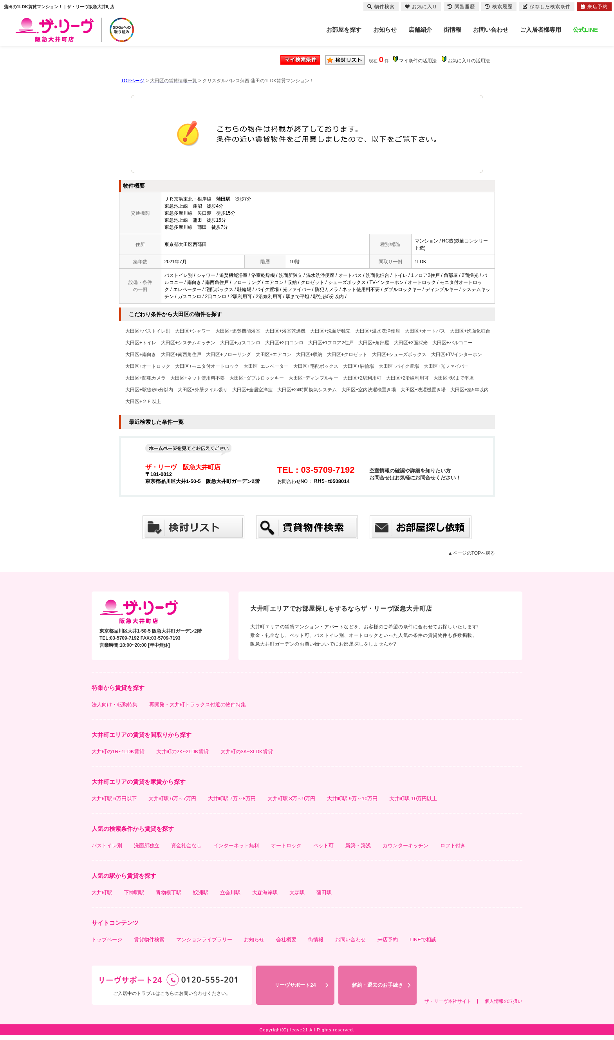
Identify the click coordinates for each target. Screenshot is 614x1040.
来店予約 (387, 939)
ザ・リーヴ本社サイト (447, 1001)
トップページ (107, 939)
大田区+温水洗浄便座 (377, 331)
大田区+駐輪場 (358, 366)
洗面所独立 (146, 845)
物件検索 (381, 6)
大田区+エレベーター (266, 366)
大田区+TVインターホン (456, 354)
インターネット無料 (236, 845)
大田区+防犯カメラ (145, 378)
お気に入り (421, 6)
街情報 (452, 29)
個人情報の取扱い (503, 1001)
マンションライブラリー (204, 939)
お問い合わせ (490, 29)
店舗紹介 (420, 29)
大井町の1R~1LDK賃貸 (118, 751)
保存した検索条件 (547, 6)
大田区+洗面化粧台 (470, 331)
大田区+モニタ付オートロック (207, 366)
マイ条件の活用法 (418, 60)
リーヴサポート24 (295, 985)
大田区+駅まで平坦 (453, 378)
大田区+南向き (140, 354)
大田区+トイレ (140, 342)
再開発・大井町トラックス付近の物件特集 (197, 704)
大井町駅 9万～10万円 (352, 798)
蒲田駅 (324, 892)
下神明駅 (134, 892)
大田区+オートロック (147, 366)
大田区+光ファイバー (446, 366)
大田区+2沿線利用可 (407, 378)
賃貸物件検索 (149, 939)
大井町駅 (102, 892)
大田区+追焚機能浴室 (237, 331)
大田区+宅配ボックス (315, 366)
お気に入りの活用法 (469, 60)
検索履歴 (499, 6)
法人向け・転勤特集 (114, 704)
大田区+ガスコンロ (240, 342)
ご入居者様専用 (540, 29)
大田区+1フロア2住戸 (331, 342)
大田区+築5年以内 (469, 389)
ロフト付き (453, 845)
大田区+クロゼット (347, 354)
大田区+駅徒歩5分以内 (149, 389)
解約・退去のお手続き (377, 985)
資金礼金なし (186, 845)
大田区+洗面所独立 (330, 331)
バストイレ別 (107, 845)
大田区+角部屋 (373, 342)
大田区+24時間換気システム (307, 389)
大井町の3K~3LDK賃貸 (246, 751)
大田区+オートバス (425, 331)
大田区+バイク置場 (399, 366)
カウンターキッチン (405, 845)
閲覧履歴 (461, 6)
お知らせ (385, 29)
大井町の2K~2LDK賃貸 (182, 751)
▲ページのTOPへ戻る (471, 553)
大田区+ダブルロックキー (256, 378)
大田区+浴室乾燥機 (285, 331)
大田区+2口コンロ (284, 342)
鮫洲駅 (200, 892)
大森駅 (297, 892)
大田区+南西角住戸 (181, 354)
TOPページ (132, 80)
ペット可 (323, 845)
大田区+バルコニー (452, 342)
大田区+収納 (309, 354)
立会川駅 (230, 892)
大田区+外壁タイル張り (203, 389)
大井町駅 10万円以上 (413, 798)
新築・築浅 (358, 845)
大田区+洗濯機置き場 (423, 389)
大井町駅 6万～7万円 (172, 798)
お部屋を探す (343, 29)
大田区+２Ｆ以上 (143, 401)
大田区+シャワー (193, 331)
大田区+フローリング (228, 354)
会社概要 (286, 939)
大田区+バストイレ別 (147, 331)
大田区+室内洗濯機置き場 (368, 389)
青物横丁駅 (168, 892)
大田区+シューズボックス (399, 354)
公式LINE (585, 29)
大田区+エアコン (273, 354)
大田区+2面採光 (411, 342)
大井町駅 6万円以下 (114, 798)
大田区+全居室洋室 (252, 389)
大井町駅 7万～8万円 (232, 798)
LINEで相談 (423, 939)
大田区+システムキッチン (188, 342)
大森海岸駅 (265, 892)
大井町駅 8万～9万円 (291, 798)
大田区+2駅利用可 (362, 378)
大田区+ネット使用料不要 (197, 378)
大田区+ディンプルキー (313, 378)
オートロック (286, 845)
